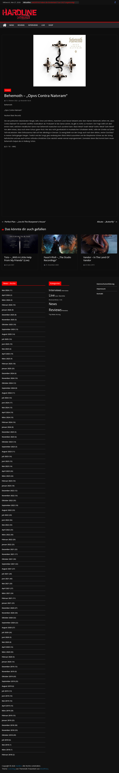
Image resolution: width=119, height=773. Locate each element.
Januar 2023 (6, 486)
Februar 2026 (7, 305)
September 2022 (8, 505)
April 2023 (6, 471)
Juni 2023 (5, 461)
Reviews (21, 25)
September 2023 (8, 447)
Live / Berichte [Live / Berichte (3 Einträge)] (60, 296)
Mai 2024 (5, 407)
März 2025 (6, 359)
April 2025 (6, 354)
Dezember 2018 (8, 725)
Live (43, 25)
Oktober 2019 (7, 676)
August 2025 (7, 334)
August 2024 (7, 393)
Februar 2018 (7, 755)
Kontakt (100, 294)
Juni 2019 (5, 696)
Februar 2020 (7, 657)
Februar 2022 (7, 539)
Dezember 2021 (8, 549)
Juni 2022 (5, 520)
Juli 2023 (5, 456)
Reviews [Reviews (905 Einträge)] (55, 309)
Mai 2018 (5, 745)
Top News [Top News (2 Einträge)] (52, 314)
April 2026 (6, 295)
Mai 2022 (5, 525)
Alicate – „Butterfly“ (107, 221)
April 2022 (6, 530)
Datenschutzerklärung (105, 284)
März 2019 (6, 711)
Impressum (101, 289)
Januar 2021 (6, 603)
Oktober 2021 (7, 559)
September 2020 (8, 623)
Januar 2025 (6, 368)
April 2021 (6, 588)
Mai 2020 (5, 642)
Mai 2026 (5, 290)
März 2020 (6, 652)
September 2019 (8, 681)
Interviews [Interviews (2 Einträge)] (65, 290)
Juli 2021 (5, 574)
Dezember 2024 (8, 373)
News (11, 25)
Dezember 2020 (8, 608)
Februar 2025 (7, 364)
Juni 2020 (5, 637)
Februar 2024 (7, 422)
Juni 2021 (5, 579)
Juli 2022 (5, 515)
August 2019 (7, 686)
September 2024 (8, 388)
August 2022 (7, 510)
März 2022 (6, 535)
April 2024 (6, 412)
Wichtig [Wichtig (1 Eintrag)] (58, 314)
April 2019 (6, 706)
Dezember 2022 (8, 490)
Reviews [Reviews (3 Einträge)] (65, 310)
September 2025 (8, 329)
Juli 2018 (5, 740)
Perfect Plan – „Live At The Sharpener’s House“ (24, 221)
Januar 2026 (6, 310)
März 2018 (6, 750)
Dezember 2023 (8, 432)
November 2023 (8, 437)
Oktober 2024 (7, 383)
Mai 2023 (5, 466)
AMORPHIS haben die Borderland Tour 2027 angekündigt (52, 2)
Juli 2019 (5, 691)
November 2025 (8, 319)
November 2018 (8, 730)
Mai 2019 (5, 701)
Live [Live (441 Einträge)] (52, 295)
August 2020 (7, 627)
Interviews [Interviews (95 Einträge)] (55, 290)
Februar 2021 (7, 598)
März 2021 (6, 593)
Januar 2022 (6, 544)
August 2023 (7, 451)
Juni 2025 (5, 344)
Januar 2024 (6, 427)
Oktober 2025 (7, 324)
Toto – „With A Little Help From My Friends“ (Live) (17, 259)
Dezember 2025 (8, 315)
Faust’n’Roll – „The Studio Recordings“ (57, 259)
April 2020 (6, 647)
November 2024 (8, 378)
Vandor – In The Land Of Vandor (96, 259)
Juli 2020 (5, 632)
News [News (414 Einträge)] (53, 304)
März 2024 (6, 417)
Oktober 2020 (7, 618)
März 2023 (6, 476)
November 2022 (8, 495)
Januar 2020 (6, 662)
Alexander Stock (25, 101)
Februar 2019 (7, 715)
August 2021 (7, 569)
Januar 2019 (6, 720)
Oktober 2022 (7, 500)
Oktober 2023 (7, 442)
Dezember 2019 (8, 666)
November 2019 (8, 671)
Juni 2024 (5, 403)
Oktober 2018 (7, 735)
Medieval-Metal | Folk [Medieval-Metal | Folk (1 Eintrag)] (55, 300)
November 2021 (8, 554)
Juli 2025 (5, 339)
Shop (51, 25)
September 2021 (8, 564)
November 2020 (8, 613)
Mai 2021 (5, 583)
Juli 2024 (5, 398)
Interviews (33, 25)
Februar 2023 (7, 481)
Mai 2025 (5, 349)
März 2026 (6, 300)
